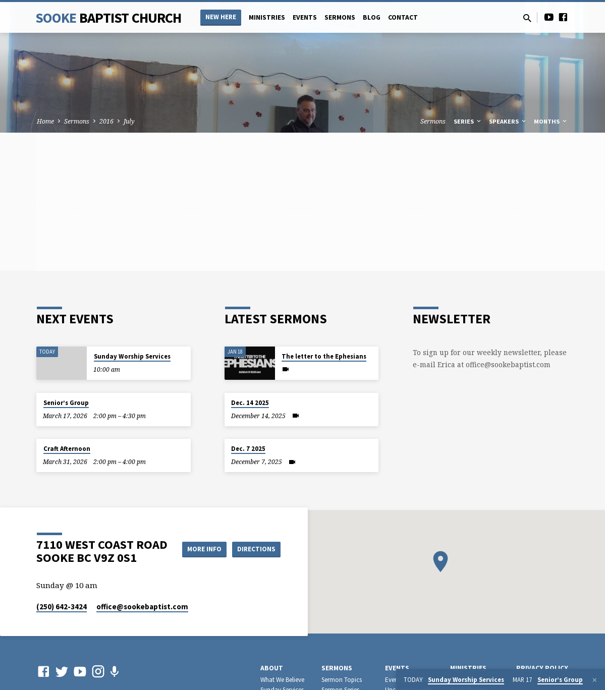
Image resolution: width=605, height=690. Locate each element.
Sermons (339, 17)
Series (468, 121)
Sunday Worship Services (132, 356)
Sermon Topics (341, 679)
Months (551, 121)
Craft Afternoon (66, 448)
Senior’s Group (66, 402)
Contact (403, 17)
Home (45, 121)
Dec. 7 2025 (248, 448)
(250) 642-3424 (61, 606)
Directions (254, 558)
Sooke (108, 18)
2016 (106, 121)
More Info (255, 538)
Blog (371, 17)
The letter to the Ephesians (324, 356)
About (271, 668)
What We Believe (282, 679)
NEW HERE (220, 17)
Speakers (508, 121)
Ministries (267, 17)
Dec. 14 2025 (250, 402)
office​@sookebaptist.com (142, 606)
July (129, 121)
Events (305, 17)
